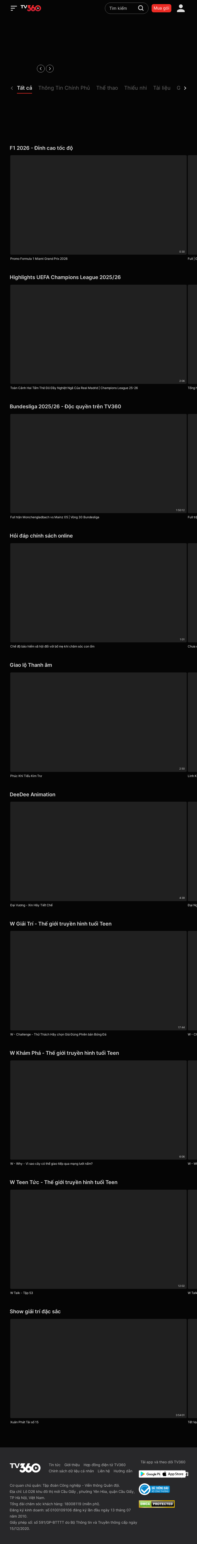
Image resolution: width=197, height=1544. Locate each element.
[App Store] (170, 1474)
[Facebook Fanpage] (185, 1474)
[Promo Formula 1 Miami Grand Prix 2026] (98, 209)
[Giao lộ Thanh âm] (98, 665)
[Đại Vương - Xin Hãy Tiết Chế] (98, 855)
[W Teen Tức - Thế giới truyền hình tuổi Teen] (98, 1182)
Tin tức (55, 1465)
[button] (27, 89)
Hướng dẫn (123, 1471)
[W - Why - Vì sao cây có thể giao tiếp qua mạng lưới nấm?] (98, 1114)
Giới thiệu (72, 1465)
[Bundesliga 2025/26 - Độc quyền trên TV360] (98, 406)
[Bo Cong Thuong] (154, 1489)
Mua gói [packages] (161, 8)
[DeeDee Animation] (98, 794)
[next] (50, 68)
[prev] (41, 68)
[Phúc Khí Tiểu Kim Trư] (98, 726)
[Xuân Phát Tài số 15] (98, 1373)
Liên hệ (104, 1471)
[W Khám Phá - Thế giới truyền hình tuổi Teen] (98, 1053)
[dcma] (157, 1506)
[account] (180, 8)
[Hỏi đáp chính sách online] (98, 536)
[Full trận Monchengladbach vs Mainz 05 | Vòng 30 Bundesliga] (98, 468)
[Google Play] (148, 1474)
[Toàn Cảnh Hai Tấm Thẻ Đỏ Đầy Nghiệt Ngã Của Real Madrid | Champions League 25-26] (98, 338)
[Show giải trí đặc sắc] (98, 1311)
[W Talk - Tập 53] (98, 1243)
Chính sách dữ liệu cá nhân (71, 1471)
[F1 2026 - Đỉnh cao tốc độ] (98, 148)
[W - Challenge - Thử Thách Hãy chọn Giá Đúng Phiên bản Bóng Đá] (98, 985)
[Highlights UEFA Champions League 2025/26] (98, 277)
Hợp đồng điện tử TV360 (105, 1465)
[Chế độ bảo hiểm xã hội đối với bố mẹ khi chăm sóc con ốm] (98, 597)
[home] (31, 8)
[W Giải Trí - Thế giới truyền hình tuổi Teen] (98, 924)
